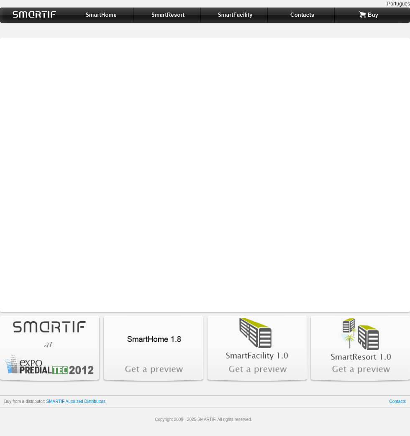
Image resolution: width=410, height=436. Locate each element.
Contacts (398, 401)
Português (398, 4)
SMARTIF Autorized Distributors (76, 401)
